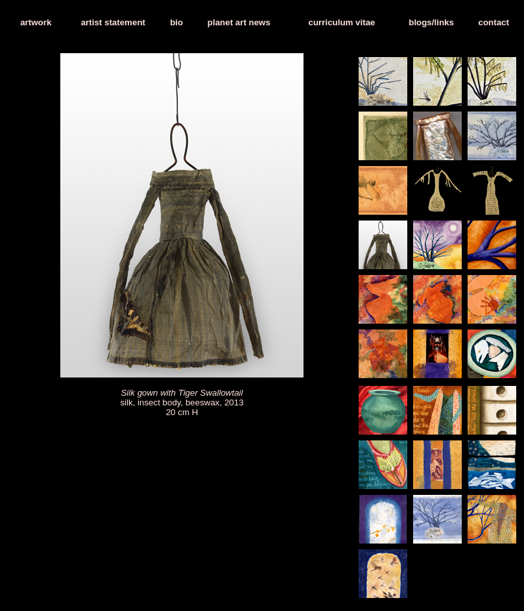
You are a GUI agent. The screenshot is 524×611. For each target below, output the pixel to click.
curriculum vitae (342, 22)
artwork (35, 22)
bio (176, 22)
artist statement (113, 22)
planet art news (239, 22)
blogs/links (431, 22)
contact (494, 22)
